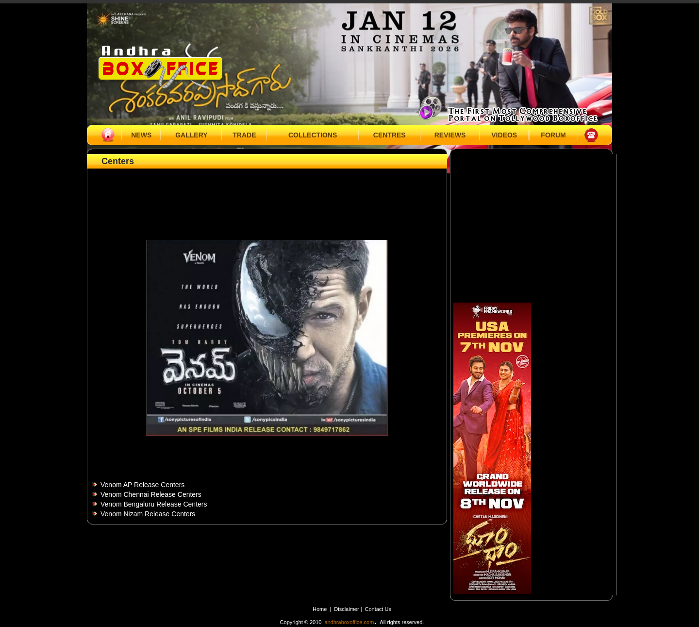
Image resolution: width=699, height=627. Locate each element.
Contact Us (378, 609)
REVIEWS (450, 135)
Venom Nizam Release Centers (147, 514)
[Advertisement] (267, 193)
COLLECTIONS (312, 135)
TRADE (244, 135)
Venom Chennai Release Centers (150, 494)
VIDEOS (504, 135)
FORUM (553, 135)
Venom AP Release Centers (142, 485)
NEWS (141, 135)
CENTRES (389, 135)
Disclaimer (347, 609)
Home (320, 609)
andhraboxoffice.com (349, 622)
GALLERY (191, 135)
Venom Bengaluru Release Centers (153, 504)
